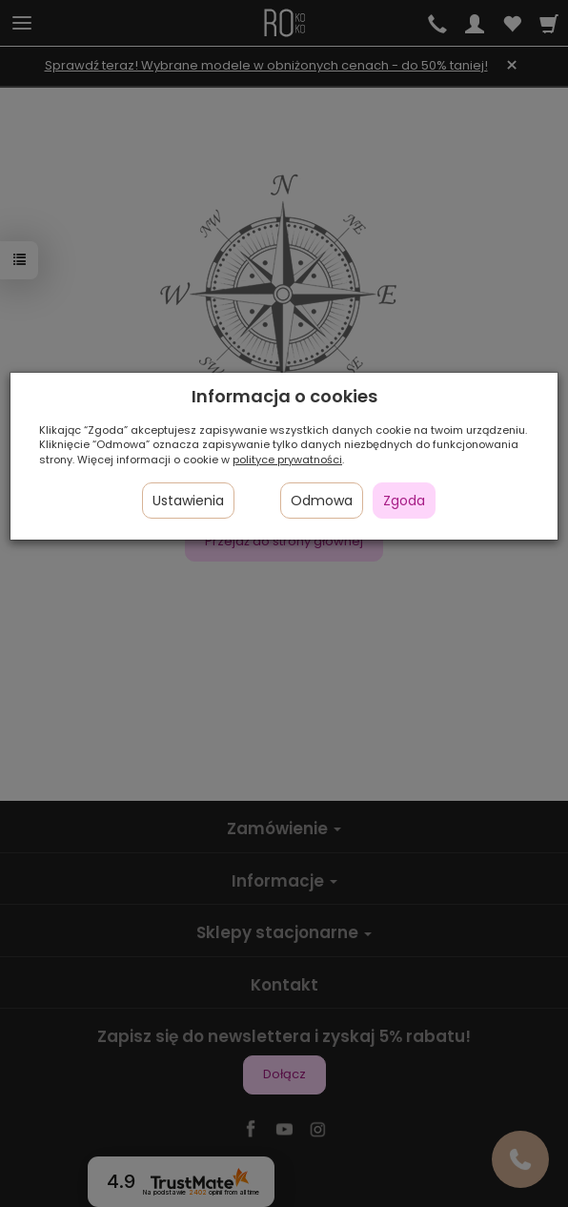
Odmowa (322, 500)
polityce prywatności (287, 459)
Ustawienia (188, 500)
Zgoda (404, 500)
